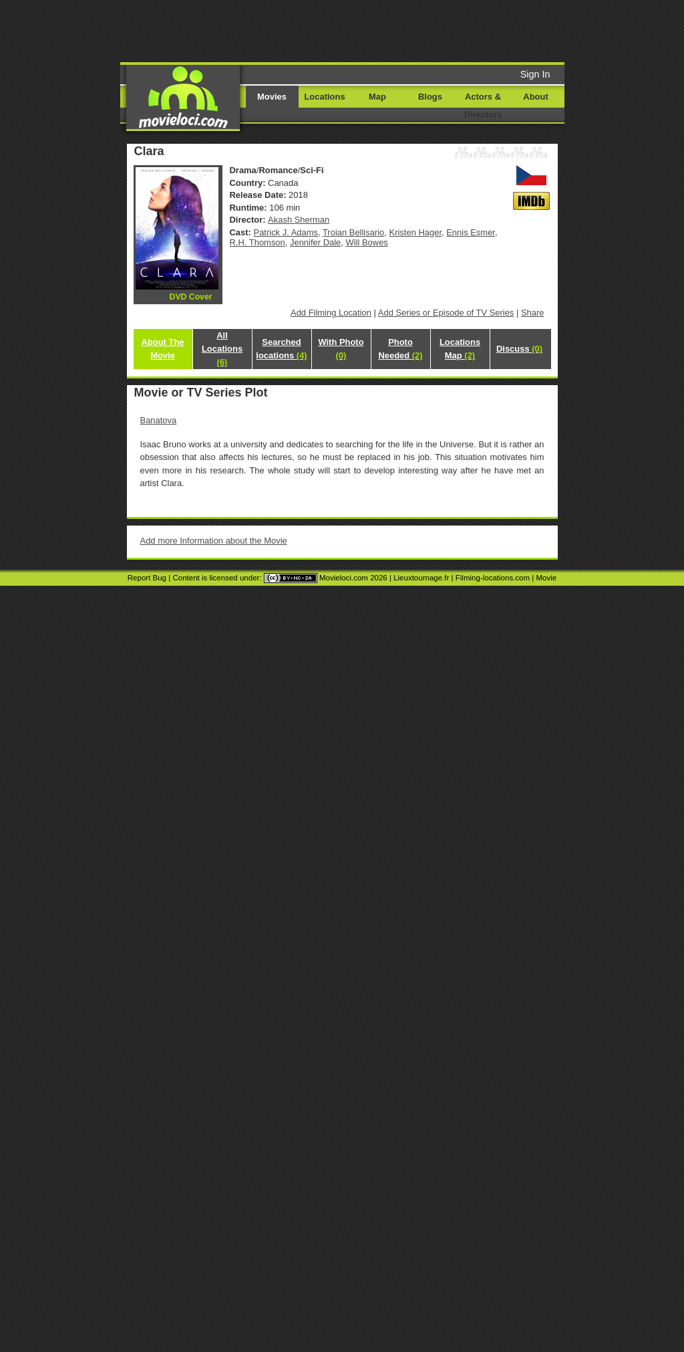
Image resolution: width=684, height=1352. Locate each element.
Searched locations (281, 348)
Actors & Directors (483, 106)
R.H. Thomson (257, 242)
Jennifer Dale (315, 242)
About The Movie (162, 348)
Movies (272, 97)
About (535, 97)
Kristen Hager (415, 232)
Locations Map (460, 348)
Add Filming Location (331, 313)
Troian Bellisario (353, 232)
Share (532, 313)
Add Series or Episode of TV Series (446, 313)
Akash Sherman (298, 220)
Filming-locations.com (493, 578)
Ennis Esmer (470, 232)
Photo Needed (400, 348)
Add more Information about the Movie (213, 541)
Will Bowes (367, 242)
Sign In (535, 74)
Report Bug (147, 578)
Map (377, 97)
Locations (324, 97)
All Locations (222, 348)
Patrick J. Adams (286, 232)
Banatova (158, 420)
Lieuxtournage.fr (421, 578)
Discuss (519, 349)
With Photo (340, 348)
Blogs (430, 97)
